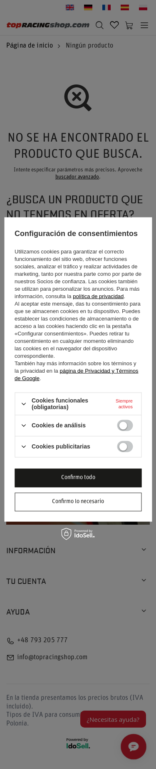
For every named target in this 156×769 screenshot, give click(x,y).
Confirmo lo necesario (78, 502)
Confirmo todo (78, 478)
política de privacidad (98, 296)
